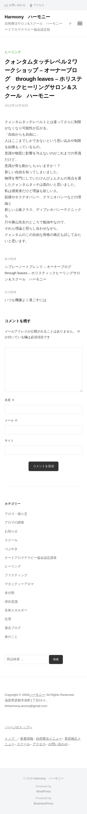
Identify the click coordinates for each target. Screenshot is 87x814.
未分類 (9, 593)
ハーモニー (37, 695)
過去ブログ (13, 628)
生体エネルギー (16, 610)
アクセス (38, 5)
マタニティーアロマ (19, 584)
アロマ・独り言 (16, 514)
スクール (11, 540)
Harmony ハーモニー (30, 16)
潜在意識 (11, 601)
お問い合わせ (17, 5)
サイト (9, 440)
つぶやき (11, 549)
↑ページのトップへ (18, 727)
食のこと (11, 636)
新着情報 (26, 738)
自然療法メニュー (49, 738)
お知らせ (11, 531)
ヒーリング (13, 52)
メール (11, 420)
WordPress (43, 791)
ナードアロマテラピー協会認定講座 (31, 558)
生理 (8, 619)
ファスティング (16, 575)
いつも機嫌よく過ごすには (25, 300)
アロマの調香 (14, 522)
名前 (10, 400)
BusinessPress (43, 803)
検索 (56, 659)
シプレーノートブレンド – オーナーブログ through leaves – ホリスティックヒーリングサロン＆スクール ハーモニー (42, 273)
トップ (11, 738)
